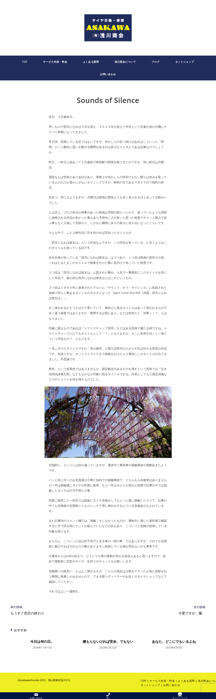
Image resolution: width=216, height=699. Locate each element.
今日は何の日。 (42, 641)
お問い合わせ (171, 685)
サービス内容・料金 (162, 680)
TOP (144, 680)
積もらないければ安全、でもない (108, 641)
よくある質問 (186, 680)
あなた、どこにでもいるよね (174, 641)
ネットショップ (150, 685)
